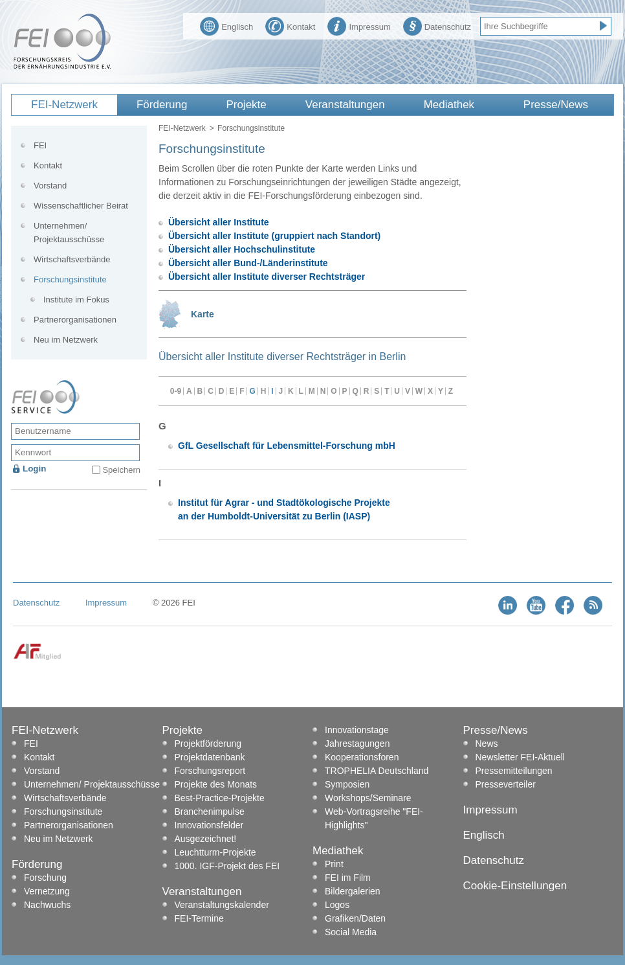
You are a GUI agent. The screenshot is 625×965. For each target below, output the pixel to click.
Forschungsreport (210, 771)
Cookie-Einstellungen (515, 886)
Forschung (45, 877)
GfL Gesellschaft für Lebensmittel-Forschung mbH (286, 445)
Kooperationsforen (362, 757)
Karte (202, 314)
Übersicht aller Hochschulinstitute (241, 249)
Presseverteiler (506, 784)
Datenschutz (437, 25)
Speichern (121, 470)
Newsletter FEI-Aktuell (520, 757)
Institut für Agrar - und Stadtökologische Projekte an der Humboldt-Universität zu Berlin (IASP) (284, 509)
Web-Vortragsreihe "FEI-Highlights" (374, 818)
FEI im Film (348, 877)
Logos (337, 905)
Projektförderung (208, 743)
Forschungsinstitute (70, 279)
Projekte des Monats (216, 784)
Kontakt (290, 25)
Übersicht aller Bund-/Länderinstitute (248, 263)
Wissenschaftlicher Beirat (81, 205)
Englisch (226, 25)
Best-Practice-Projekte (220, 798)
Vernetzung (47, 891)
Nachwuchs (47, 905)
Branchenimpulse (210, 811)
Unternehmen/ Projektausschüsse (69, 232)
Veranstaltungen (345, 104)
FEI (40, 145)
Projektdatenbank (210, 757)
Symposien (347, 784)
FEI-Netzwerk (64, 104)
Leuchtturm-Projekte (215, 852)
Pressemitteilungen (514, 771)
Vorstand (50, 185)
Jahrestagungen (357, 743)
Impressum (358, 25)
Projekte (246, 104)
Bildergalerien (352, 891)
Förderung (162, 104)
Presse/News (555, 104)
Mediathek (449, 104)
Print (334, 864)
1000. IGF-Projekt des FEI (227, 866)
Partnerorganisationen (75, 319)
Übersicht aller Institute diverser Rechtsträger (266, 276)
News (487, 743)
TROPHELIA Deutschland (376, 771)
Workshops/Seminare (368, 798)
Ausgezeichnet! (206, 839)
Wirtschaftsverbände (72, 259)
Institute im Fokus (76, 299)
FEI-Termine (199, 918)
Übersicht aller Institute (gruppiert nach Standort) (274, 236)
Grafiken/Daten (355, 918)
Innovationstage (357, 730)
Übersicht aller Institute (218, 222)
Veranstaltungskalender (222, 905)
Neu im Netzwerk (66, 340)
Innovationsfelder (209, 825)
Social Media (351, 932)
